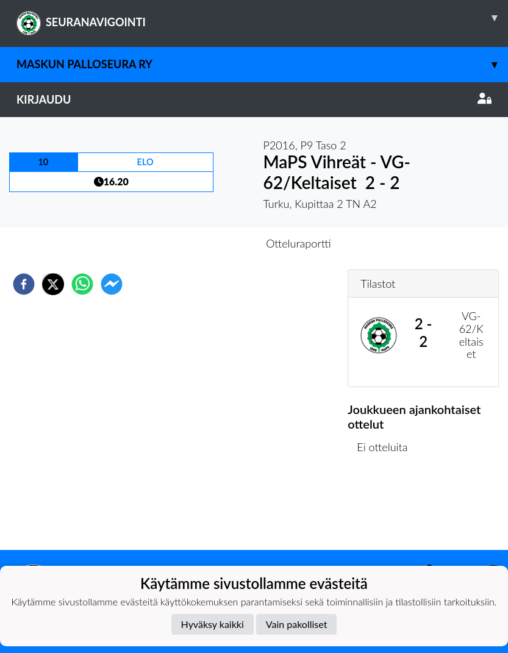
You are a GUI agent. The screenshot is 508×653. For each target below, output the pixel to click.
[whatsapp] (82, 284)
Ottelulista (387, 509)
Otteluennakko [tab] (211, 243)
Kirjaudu (254, 99)
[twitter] (53, 284)
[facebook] (24, 284)
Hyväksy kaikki (212, 624)
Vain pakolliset (296, 624)
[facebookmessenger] (112, 284)
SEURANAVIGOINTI (262, 17)
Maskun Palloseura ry (262, 64)
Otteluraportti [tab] (298, 243)
